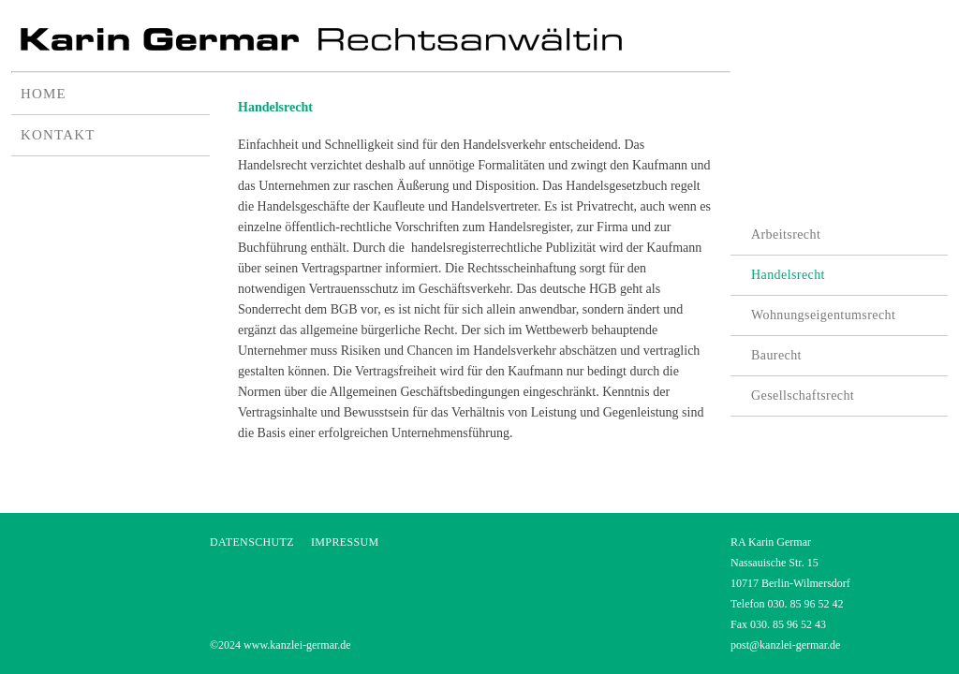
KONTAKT (58, 134)
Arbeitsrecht (785, 234)
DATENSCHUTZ (252, 542)
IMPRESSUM (345, 542)
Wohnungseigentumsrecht (823, 315)
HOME (43, 93)
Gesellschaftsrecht (802, 395)
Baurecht (776, 355)
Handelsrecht (788, 275)
